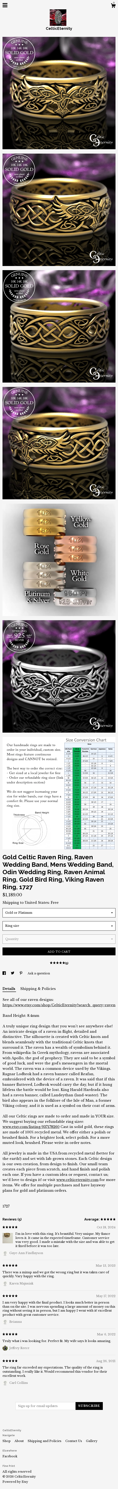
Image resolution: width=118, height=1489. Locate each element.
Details (9, 989)
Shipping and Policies (45, 1441)
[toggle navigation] (4, 5)
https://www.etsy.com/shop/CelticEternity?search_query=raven (59, 1005)
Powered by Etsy (15, 1482)
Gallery (91, 1441)
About (20, 1441)
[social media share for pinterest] (21, 973)
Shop (6, 1441)
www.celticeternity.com (77, 1180)
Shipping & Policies (38, 989)
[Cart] (113, 6)
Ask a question (39, 973)
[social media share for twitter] (13, 973)
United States (37, 902)
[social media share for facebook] (4, 973)
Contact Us (74, 1441)
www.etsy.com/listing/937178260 (31, 1127)
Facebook (9, 1456)
